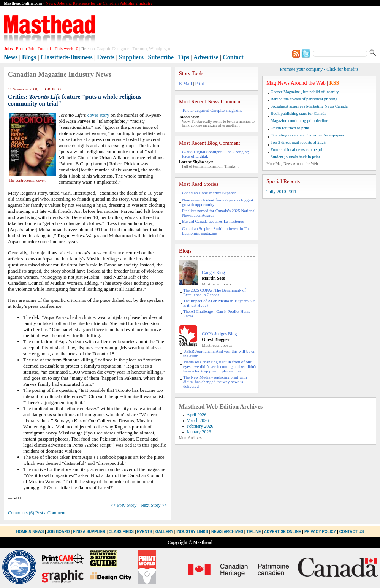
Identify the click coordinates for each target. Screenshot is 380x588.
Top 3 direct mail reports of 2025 (298, 142)
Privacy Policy (320, 531)
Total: (45, 48)
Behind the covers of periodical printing (304, 99)
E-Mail (185, 83)
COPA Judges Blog (219, 333)
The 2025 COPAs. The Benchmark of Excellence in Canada (214, 292)
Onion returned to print (290, 127)
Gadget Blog (213, 272)
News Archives (227, 531)
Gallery (164, 531)
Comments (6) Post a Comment (36, 512)
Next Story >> (154, 505)
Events (105, 57)
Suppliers (131, 57)
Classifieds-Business (67, 57)
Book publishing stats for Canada (298, 113)
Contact (233, 57)
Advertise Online (282, 531)
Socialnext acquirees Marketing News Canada (309, 106)
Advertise (205, 57)
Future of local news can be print (298, 149)
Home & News (30, 531)
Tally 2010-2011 (281, 191)
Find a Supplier (89, 531)
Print (199, 83)
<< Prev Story (124, 505)
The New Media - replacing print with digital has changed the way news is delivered (215, 381)
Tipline (253, 531)
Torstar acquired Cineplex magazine (212, 110)
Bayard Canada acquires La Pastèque (213, 221)
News (10, 57)
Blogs (29, 57)
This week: (66, 48)
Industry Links (192, 531)
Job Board (58, 531)
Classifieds (121, 531)
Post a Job (25, 48)
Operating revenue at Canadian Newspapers (307, 135)
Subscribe (161, 57)
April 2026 (196, 414)
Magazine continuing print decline (299, 120)
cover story (98, 115)
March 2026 (198, 420)
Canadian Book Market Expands (209, 192)
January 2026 (199, 431)
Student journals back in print (295, 156)
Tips (183, 57)
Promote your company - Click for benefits (319, 69)
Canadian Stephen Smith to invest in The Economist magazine (216, 230)
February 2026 (200, 426)
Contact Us (351, 531)
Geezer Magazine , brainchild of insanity (305, 91)
